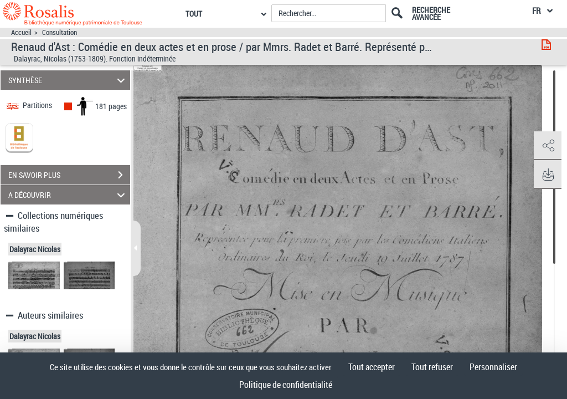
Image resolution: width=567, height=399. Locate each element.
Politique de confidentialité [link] (285, 384)
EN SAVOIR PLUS (69, 175)
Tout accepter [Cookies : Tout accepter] (371, 367)
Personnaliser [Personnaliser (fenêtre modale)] (493, 367)
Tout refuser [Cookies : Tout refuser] (432, 367)
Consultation (59, 32)
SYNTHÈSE (68, 80)
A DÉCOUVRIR (68, 194)
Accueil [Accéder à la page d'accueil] (21, 32)
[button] (547, 145)
